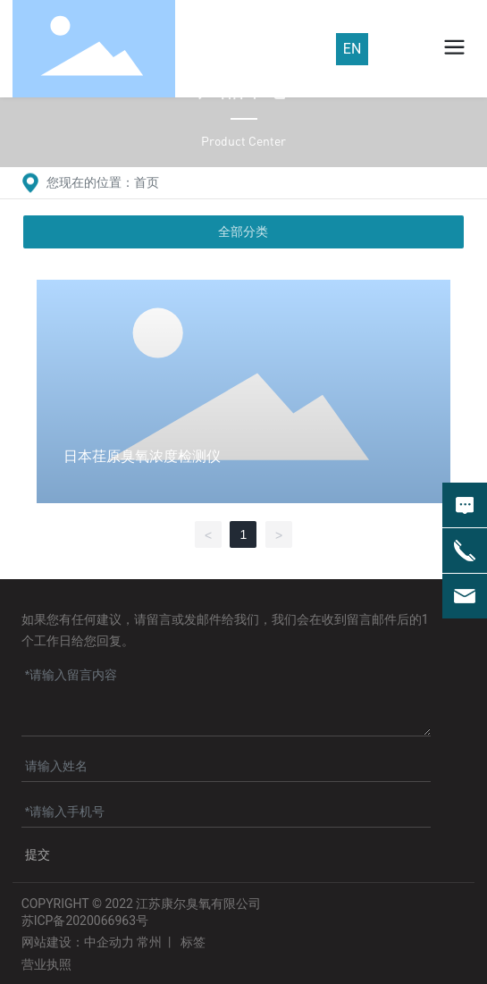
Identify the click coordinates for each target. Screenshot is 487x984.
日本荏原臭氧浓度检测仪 (142, 456)
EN (352, 48)
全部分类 (243, 231)
